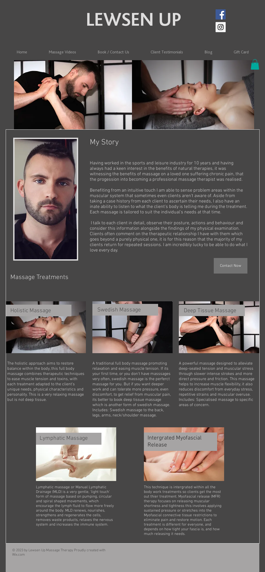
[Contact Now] (230, 266)
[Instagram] (221, 27)
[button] (255, 64)
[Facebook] (221, 14)
